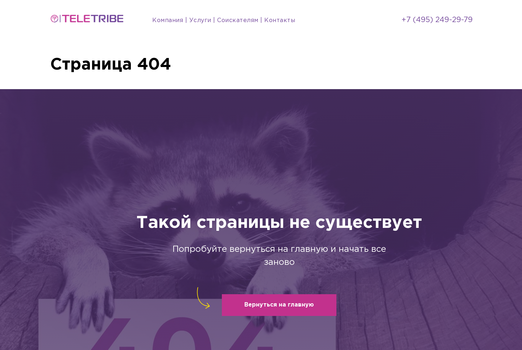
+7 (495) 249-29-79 (437, 20)
